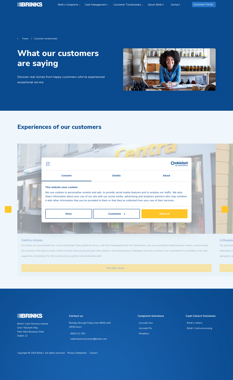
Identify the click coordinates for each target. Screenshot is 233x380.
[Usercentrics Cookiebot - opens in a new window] (173, 163)
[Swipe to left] (8, 209)
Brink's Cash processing (199, 328)
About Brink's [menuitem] (156, 5)
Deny (69, 213)
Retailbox (144, 333)
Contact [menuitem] (175, 5)
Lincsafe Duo (146, 322)
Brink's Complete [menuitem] (68, 5)
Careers (93, 352)
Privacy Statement (77, 352)
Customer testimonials (46, 38)
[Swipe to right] (225, 209)
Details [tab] (116, 175)
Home (25, 38)
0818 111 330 (77, 333)
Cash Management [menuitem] (96, 5)
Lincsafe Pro (145, 328)
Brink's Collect (194, 322)
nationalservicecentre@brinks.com (88, 338)
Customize (116, 213)
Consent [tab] (67, 175)
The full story (115, 268)
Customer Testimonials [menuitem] (127, 5)
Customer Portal (203, 4)
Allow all (164, 213)
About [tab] (166, 175)
